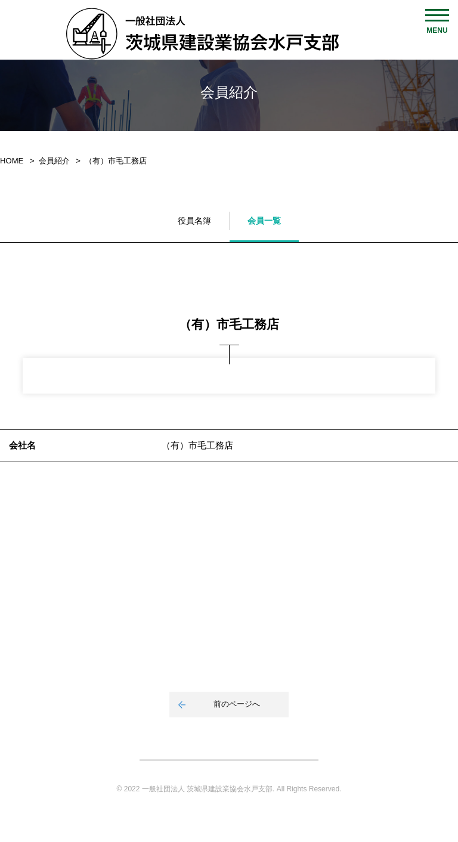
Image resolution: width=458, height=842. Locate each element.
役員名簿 (194, 220)
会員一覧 (264, 220)
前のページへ (236, 703)
